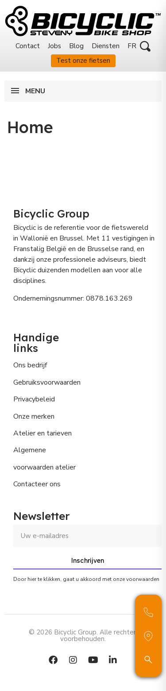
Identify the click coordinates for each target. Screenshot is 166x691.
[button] (145, 46)
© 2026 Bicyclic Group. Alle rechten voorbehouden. (83, 635)
